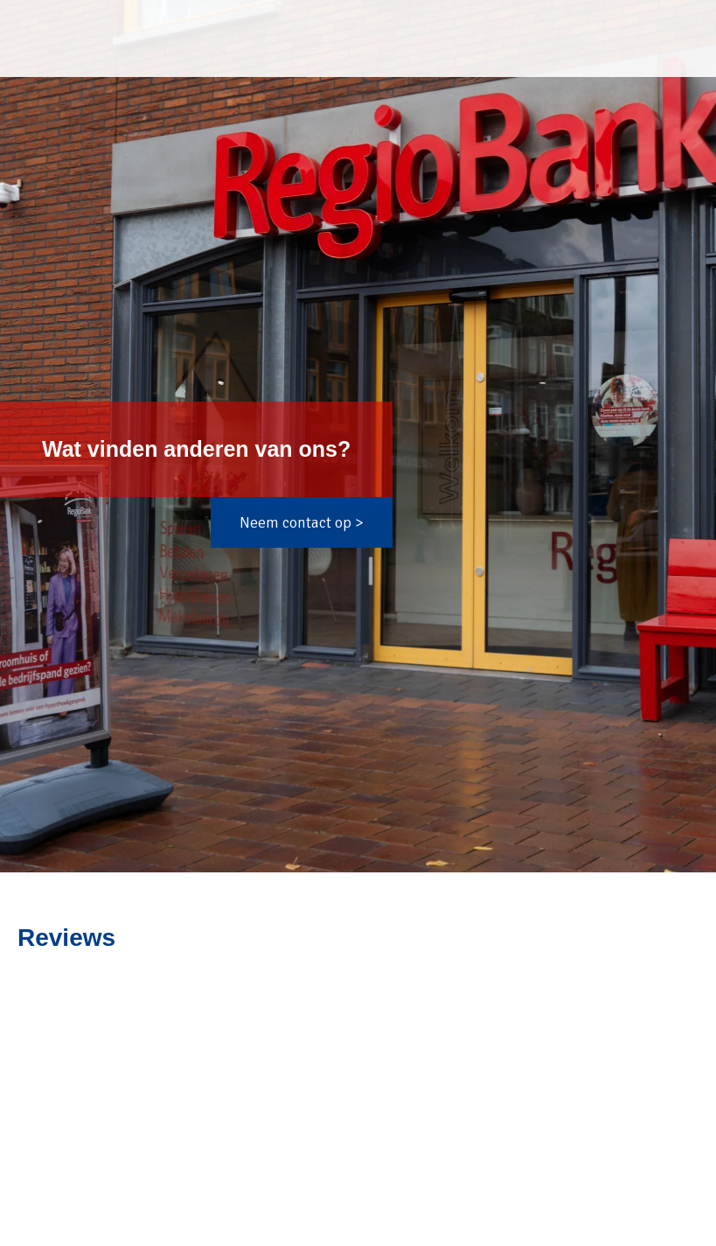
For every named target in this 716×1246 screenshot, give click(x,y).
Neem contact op (295, 522)
